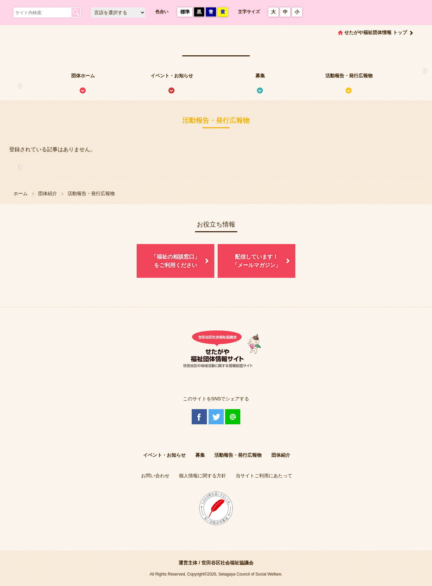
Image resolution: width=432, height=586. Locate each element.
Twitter (216, 416)
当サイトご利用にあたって (264, 475)
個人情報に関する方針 (202, 475)
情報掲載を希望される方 (418, 71)
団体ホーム (83, 75)
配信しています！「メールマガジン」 (256, 261)
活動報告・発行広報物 (349, 75)
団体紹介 (47, 193)
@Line (232, 416)
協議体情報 (13, 167)
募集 (260, 75)
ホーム (21, 193)
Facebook (199, 416)
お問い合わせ (155, 475)
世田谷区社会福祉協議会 (227, 562)
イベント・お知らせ (172, 75)
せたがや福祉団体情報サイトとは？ (13, 86)
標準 (185, 12)
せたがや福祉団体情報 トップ (375, 32)
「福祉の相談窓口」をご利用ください (175, 261)
